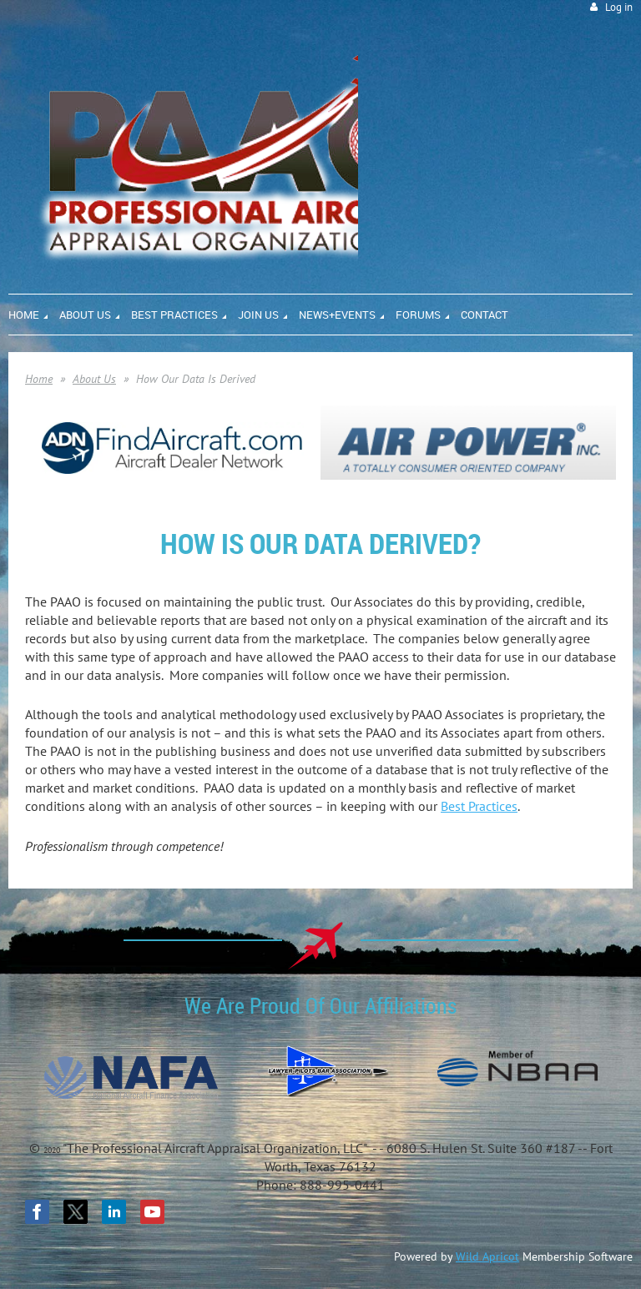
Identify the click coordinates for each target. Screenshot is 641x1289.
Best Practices (479, 806)
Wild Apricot (487, 1256)
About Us (94, 378)
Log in (619, 7)
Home (39, 378)
